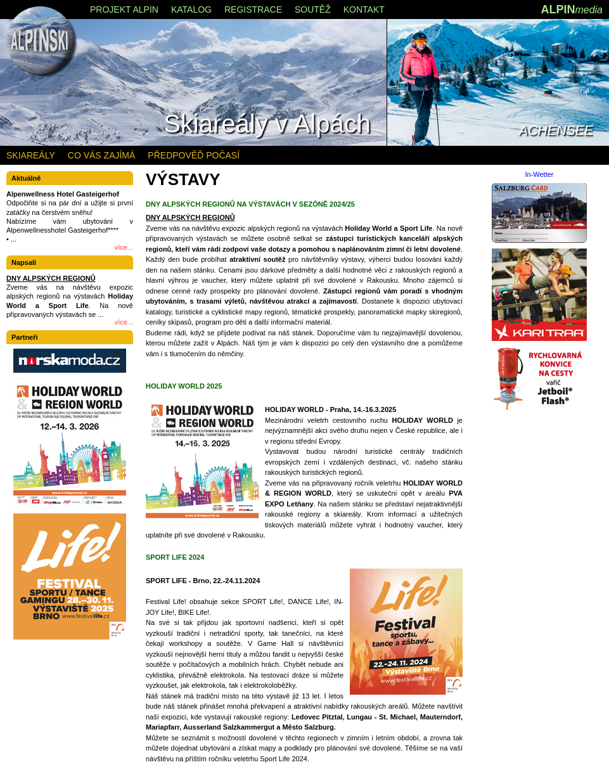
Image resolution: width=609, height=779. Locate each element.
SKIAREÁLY (30, 155)
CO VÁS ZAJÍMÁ (102, 155)
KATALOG (191, 9)
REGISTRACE (253, 9)
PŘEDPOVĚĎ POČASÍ (194, 155)
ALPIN (572, 9)
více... (124, 247)
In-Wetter (539, 174)
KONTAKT (364, 9)
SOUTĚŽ (313, 9)
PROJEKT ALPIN (124, 9)
